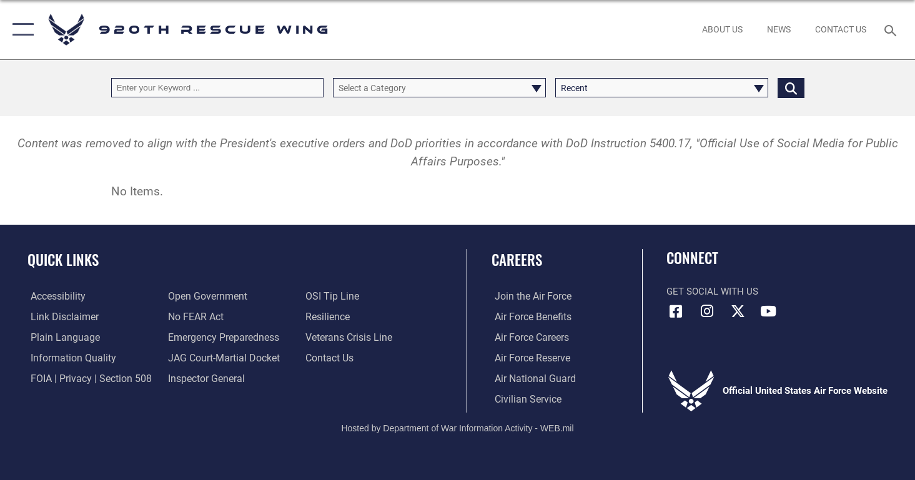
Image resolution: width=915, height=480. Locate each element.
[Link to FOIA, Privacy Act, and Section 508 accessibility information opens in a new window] (84, 377)
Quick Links (63, 259)
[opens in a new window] (219, 336)
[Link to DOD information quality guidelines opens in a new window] (67, 357)
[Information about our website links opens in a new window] (59, 316)
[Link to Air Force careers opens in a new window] (528, 336)
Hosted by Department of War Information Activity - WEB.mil (457, 428)
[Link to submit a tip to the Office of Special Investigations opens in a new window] (331, 295)
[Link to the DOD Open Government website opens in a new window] (204, 295)
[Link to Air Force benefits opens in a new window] (529, 316)
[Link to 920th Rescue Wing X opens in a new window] (737, 311)
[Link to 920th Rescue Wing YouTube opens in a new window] (768, 311)
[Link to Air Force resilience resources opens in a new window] (327, 316)
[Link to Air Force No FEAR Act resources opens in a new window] (194, 316)
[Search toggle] (892, 29)
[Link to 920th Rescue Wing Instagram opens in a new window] (707, 311)
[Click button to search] (791, 87)
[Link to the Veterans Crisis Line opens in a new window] (348, 336)
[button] (20, 29)
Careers (517, 259)
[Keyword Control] (217, 87)
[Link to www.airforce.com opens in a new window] (529, 295)
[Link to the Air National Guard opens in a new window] (530, 377)
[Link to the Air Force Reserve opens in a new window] (528, 357)
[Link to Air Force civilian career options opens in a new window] (523, 398)
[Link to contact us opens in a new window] (329, 357)
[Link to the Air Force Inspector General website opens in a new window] (203, 377)
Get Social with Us (712, 291)
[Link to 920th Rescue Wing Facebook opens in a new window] (675, 311)
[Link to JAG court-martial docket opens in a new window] (220, 357)
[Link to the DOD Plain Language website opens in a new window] (59, 336)
